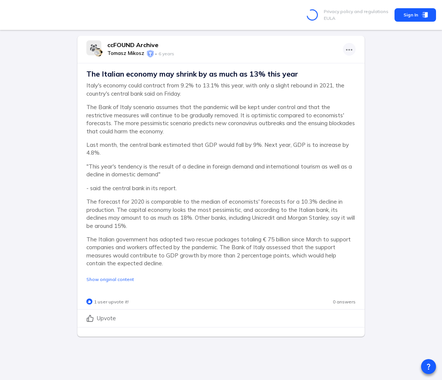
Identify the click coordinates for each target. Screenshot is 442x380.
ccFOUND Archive (133, 45)
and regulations (371, 11)
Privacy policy (338, 11)
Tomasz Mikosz (125, 53)
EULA (329, 18)
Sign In (415, 15)
